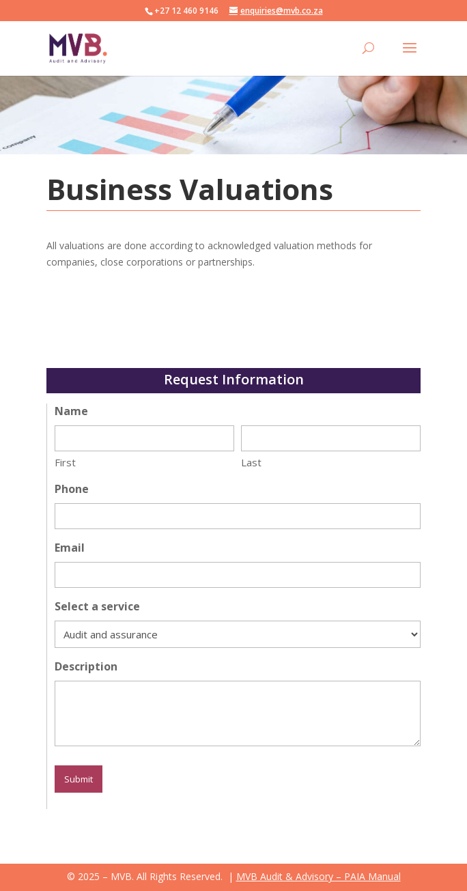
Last (251, 462)
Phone (72, 488)
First (65, 462)
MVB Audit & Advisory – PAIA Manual (318, 876)
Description (86, 666)
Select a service (97, 606)
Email (70, 547)
